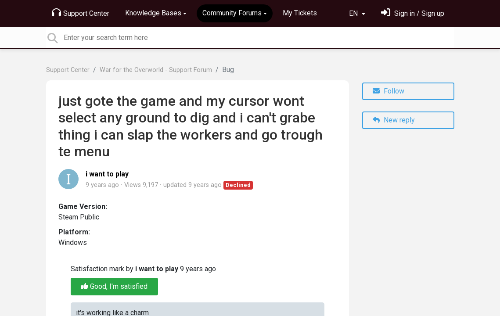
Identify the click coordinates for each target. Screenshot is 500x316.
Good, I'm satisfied (114, 286)
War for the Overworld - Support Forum (156, 70)
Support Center (80, 13)
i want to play (107, 174)
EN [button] (354, 13)
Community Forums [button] (232, 13)
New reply (394, 120)
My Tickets (300, 13)
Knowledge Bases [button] (153, 13)
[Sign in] (413, 13)
